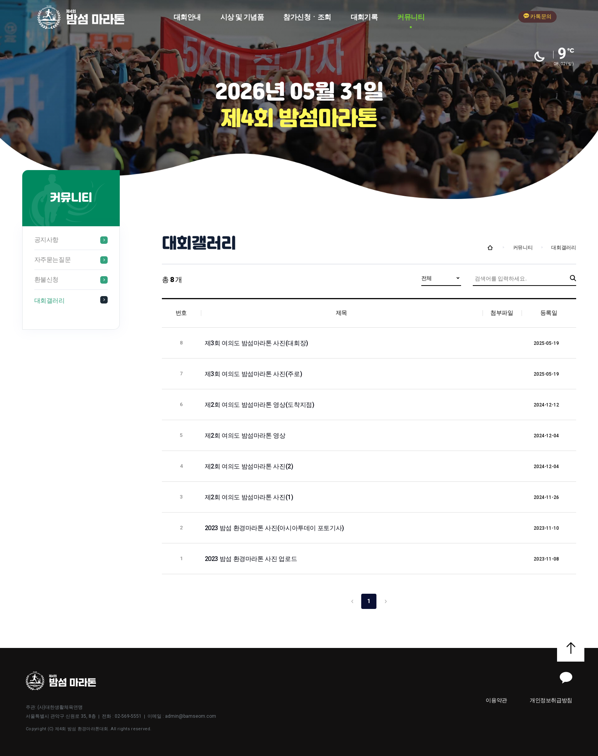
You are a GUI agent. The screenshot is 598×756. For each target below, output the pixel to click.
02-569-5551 (128, 716)
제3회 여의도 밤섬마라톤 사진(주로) (254, 374)
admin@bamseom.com (190, 716)
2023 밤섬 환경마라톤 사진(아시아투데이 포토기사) (275, 528)
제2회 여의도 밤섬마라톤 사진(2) (250, 466)
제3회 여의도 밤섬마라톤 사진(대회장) (257, 343)
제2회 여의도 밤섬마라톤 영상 (246, 435)
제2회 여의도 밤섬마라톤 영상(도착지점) (260, 404)
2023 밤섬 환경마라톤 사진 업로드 (251, 559)
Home (490, 247)
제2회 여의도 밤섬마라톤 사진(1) (250, 497)
